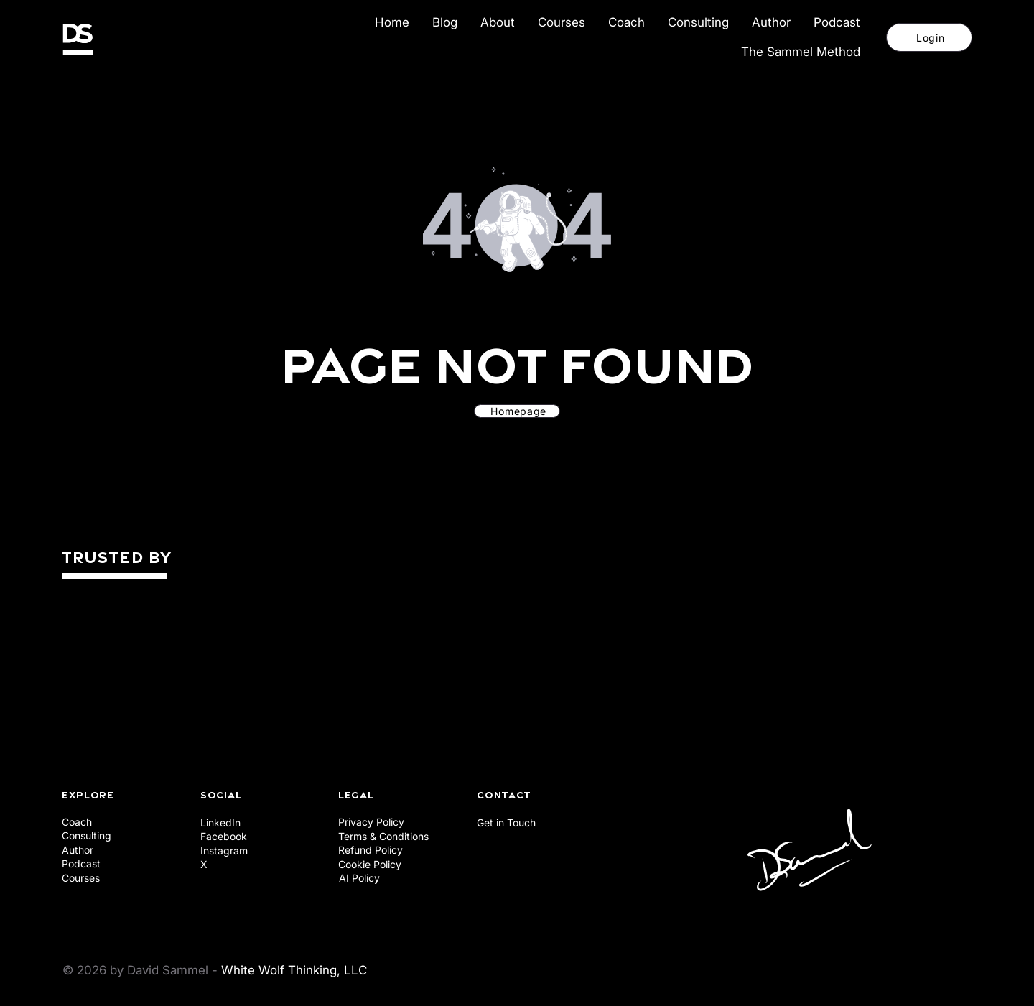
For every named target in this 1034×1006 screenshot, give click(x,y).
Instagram (224, 850)
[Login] (929, 37)
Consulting (86, 835)
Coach (77, 822)
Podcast (81, 863)
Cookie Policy (369, 864)
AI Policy (359, 878)
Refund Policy (370, 850)
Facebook (223, 836)
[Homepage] (517, 411)
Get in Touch (506, 822)
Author (77, 850)
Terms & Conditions (383, 836)
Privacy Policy (371, 822)
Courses (81, 878)
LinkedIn (220, 822)
